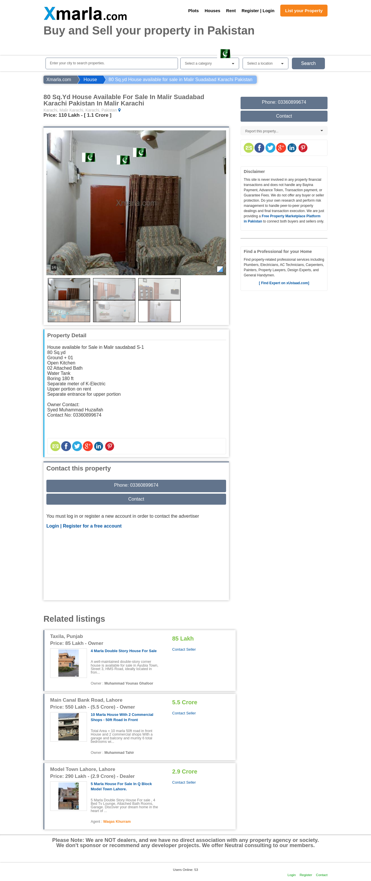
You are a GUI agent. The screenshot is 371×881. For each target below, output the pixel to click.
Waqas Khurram (117, 822)
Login (292, 875)
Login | (54, 526)
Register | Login (257, 10)
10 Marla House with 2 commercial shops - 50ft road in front (122, 717)
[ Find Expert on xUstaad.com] (284, 283)
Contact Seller (184, 649)
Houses (212, 10)
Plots (193, 10)
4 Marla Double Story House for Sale (124, 651)
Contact (136, 499)
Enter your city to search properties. (77, 63)
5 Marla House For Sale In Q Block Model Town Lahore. (121, 786)
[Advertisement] (136, 565)
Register (306, 875)
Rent (231, 10)
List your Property (304, 10)
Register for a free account (92, 526)
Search (308, 63)
